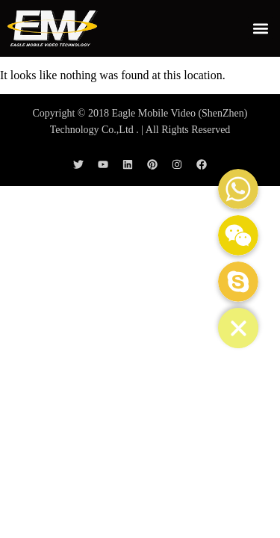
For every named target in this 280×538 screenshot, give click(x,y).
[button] (260, 28)
